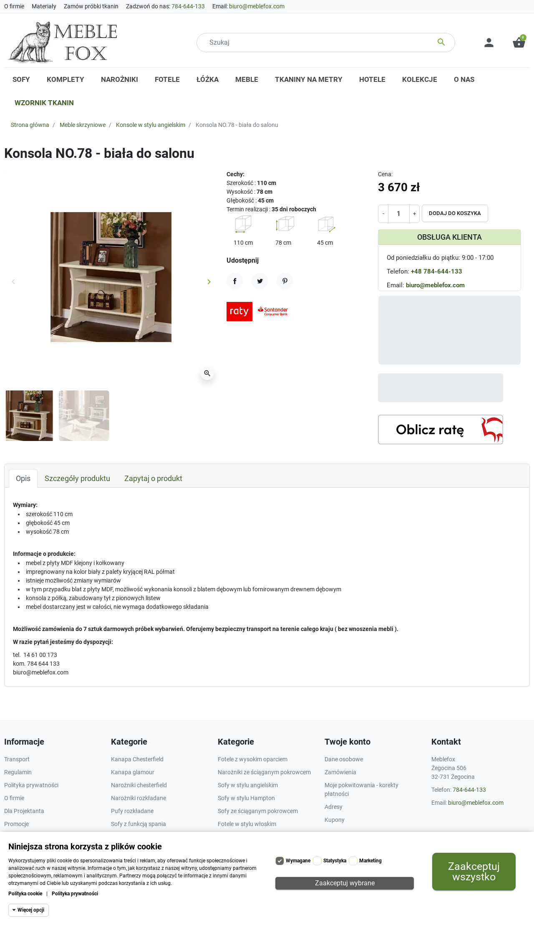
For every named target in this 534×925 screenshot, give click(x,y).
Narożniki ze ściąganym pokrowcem (264, 772)
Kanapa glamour (132, 772)
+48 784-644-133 (436, 271)
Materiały (44, 6)
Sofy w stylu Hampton (246, 798)
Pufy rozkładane (132, 811)
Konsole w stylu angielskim (150, 125)
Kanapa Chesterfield (137, 759)
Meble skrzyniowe (83, 125)
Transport (17, 759)
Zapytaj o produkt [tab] (153, 478)
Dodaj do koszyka (455, 213)
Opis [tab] (23, 478)
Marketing (370, 861)
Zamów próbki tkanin (91, 6)
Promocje (16, 824)
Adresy (334, 806)
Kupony (335, 819)
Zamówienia (340, 772)
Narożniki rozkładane (138, 798)
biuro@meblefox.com (257, 6)
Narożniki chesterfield (139, 785)
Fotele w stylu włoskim (247, 824)
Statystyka (334, 861)
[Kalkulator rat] (440, 430)
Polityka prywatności (75, 894)
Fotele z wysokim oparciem (252, 759)
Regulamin (18, 772)
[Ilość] (398, 214)
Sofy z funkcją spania (138, 824)
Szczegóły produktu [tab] (77, 478)
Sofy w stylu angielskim (248, 785)
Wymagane (298, 861)
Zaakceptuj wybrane (345, 883)
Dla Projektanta (24, 811)
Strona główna (30, 125)
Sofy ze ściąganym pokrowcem (258, 811)
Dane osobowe (344, 759)
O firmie (14, 6)
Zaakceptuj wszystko (474, 871)
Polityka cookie (25, 894)
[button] (519, 42)
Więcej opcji (31, 910)
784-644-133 (188, 6)
